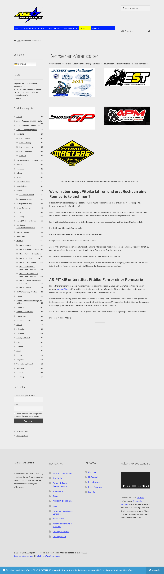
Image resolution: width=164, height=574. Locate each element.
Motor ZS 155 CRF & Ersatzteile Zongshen (28, 268)
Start (18, 40)
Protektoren (21, 316)
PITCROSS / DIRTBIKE (24, 312)
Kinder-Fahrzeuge (23, 208)
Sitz (18, 342)
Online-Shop (63, 289)
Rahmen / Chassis (23, 320)
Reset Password (95, 487)
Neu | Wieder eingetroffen (28, 28)
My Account (93, 477)
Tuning (19, 355)
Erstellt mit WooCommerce (47, 556)
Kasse (55, 496)
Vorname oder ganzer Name (24, 395)
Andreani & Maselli (26, 195)
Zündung (20, 377)
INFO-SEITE (85, 28)
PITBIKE (19, 296)
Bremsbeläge (24, 138)
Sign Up (91, 492)
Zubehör (19, 372)
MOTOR (19, 241)
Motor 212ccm (25, 245)
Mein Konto (96, 28)
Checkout (92, 472)
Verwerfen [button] (156, 570)
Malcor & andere (25, 199)
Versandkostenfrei (21, 95)
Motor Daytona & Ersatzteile (30, 254)
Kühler (19, 212)
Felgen (19, 173)
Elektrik (19, 164)
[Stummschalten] (143, 486)
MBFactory (20, 236)
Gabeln (19, 190)
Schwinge (20, 333)
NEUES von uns (19, 86)
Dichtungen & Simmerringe (27, 160)
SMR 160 (140, 497)
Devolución (57, 478)
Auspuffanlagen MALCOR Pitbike (29, 121)
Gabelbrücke (21, 186)
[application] (135, 480)
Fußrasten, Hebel (23, 182)
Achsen (19, 117)
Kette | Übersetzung (24, 203)
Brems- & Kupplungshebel (26, 130)
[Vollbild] (147, 486)
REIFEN (19, 325)
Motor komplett (25, 258)
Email (16, 404)
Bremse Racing (25, 143)
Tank (18, 351)
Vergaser (20, 359)
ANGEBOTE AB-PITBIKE (71, 28)
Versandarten (58, 518)
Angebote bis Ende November (25, 83)
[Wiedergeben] (124, 486)
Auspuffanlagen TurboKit (26, 125)
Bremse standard (26, 147)
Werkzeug (20, 368)
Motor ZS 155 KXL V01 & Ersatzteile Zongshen (28, 275)
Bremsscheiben (25, 151)
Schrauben (20, 329)
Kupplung (20, 216)
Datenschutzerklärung (63, 473)
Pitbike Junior (22, 307)
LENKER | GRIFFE (22, 232)
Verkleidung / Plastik (24, 364)
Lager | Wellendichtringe (26, 221)
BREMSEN (20, 134)
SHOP (16, 28)
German (20, 64)
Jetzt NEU (17, 98)
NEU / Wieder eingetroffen (26, 292)
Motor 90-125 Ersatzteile (29, 249)
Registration (94, 482)
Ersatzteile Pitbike (55, 28)
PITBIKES (42, 28)
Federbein (20, 169)
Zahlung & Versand (61, 531)
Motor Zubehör (25, 287)
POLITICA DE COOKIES (63, 501)
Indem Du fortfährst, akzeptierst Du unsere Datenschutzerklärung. (28, 414)
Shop (55, 506)
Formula (22, 156)
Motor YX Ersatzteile (27, 262)
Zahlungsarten (59, 536)
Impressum (58, 491)
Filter (18, 177)
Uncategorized (22, 436)
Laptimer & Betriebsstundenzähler (25, 226)
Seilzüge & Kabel (23, 338)
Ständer (19, 346)
